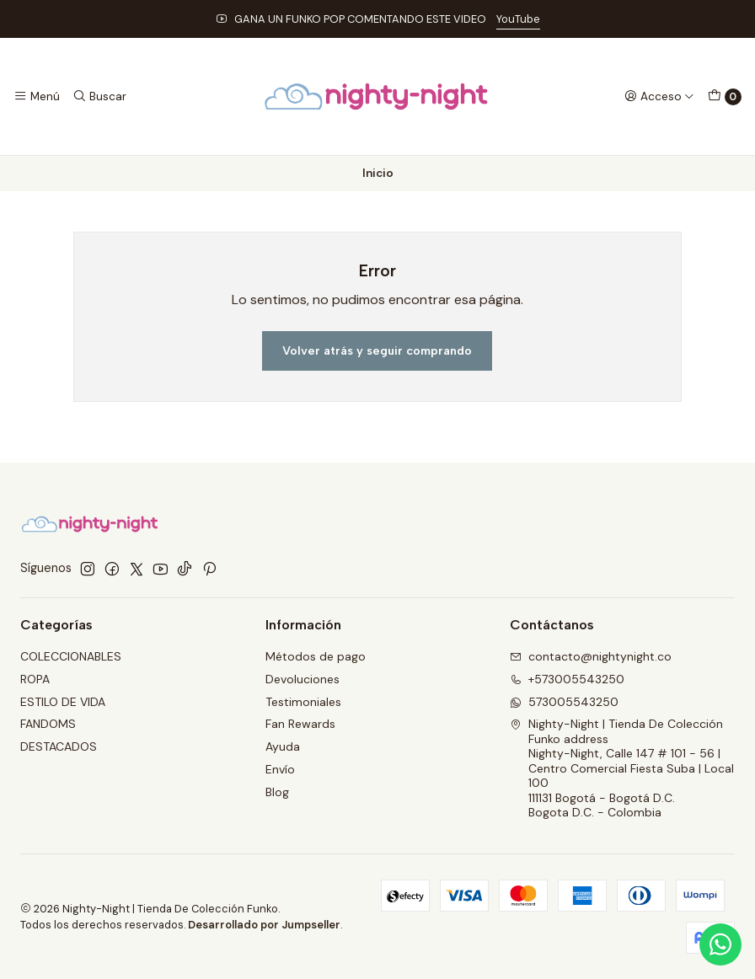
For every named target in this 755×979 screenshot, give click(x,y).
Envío (280, 769)
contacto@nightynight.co (591, 656)
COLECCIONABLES (70, 656)
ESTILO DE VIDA (62, 701)
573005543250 (564, 701)
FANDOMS (48, 723)
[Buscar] (98, 96)
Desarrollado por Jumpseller (264, 924)
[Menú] (36, 96)
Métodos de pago (315, 656)
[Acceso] (659, 96)
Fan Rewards (300, 723)
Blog (277, 792)
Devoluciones (302, 679)
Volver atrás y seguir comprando (377, 350)
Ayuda (282, 746)
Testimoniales (303, 701)
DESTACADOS (58, 746)
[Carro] (724, 96)
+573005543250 (567, 679)
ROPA (35, 679)
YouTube (518, 19)
